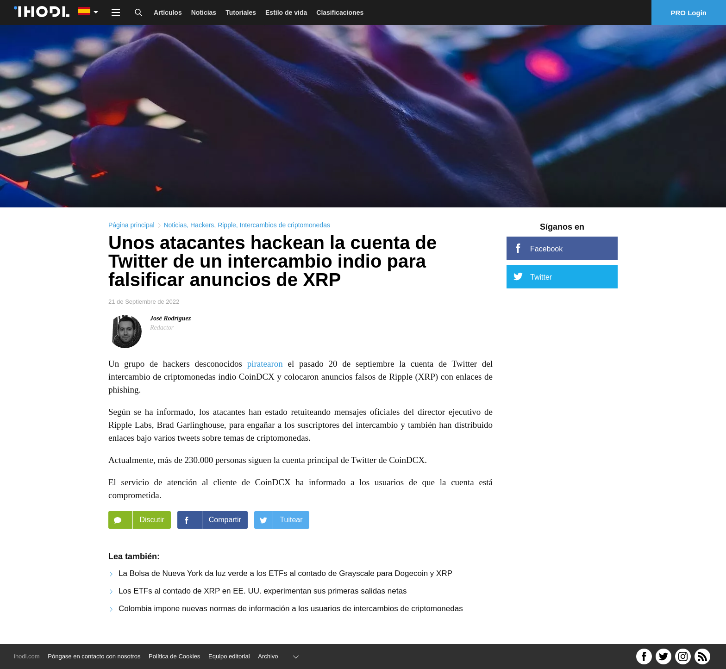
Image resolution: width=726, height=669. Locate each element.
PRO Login (689, 13)
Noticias (203, 12)
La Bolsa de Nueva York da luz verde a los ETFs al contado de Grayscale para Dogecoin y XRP (285, 573)
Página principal (131, 225)
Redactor (162, 327)
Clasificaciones (339, 12)
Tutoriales (240, 12)
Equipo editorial (229, 656)
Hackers (202, 225)
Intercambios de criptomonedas (285, 225)
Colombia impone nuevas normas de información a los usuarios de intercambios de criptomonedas (291, 608)
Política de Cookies (174, 656)
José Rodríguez (170, 318)
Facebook (538, 248)
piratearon (265, 364)
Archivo (268, 656)
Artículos (168, 12)
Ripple (227, 225)
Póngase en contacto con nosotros (94, 656)
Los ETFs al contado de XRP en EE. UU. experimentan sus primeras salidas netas (263, 591)
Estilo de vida (286, 12)
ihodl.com (27, 656)
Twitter (532, 276)
